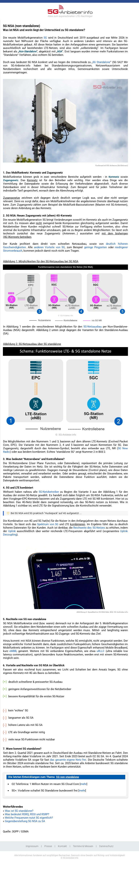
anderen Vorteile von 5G (49, 247)
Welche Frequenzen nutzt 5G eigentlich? (29, 817)
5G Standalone (101, 62)
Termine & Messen (83, 846)
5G (45, 37)
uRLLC (100, 651)
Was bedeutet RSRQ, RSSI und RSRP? (27, 814)
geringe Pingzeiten (95, 247)
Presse (48, 846)
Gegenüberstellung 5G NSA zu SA (25, 821)
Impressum (32, 846)
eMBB (12, 651)
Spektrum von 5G (47, 524)
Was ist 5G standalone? (19, 810)
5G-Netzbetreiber (49, 491)
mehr (83, 784)
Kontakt (62, 846)
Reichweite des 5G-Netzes (89, 527)
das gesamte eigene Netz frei (68, 759)
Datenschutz (106, 846)
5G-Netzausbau (92, 326)
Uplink (12, 531)
